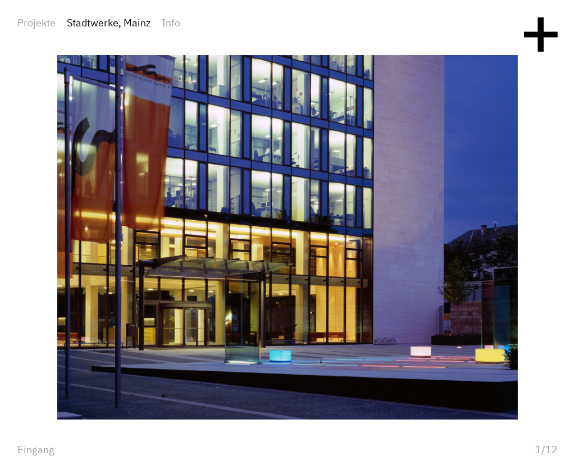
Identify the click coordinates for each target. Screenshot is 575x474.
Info (171, 24)
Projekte (36, 24)
